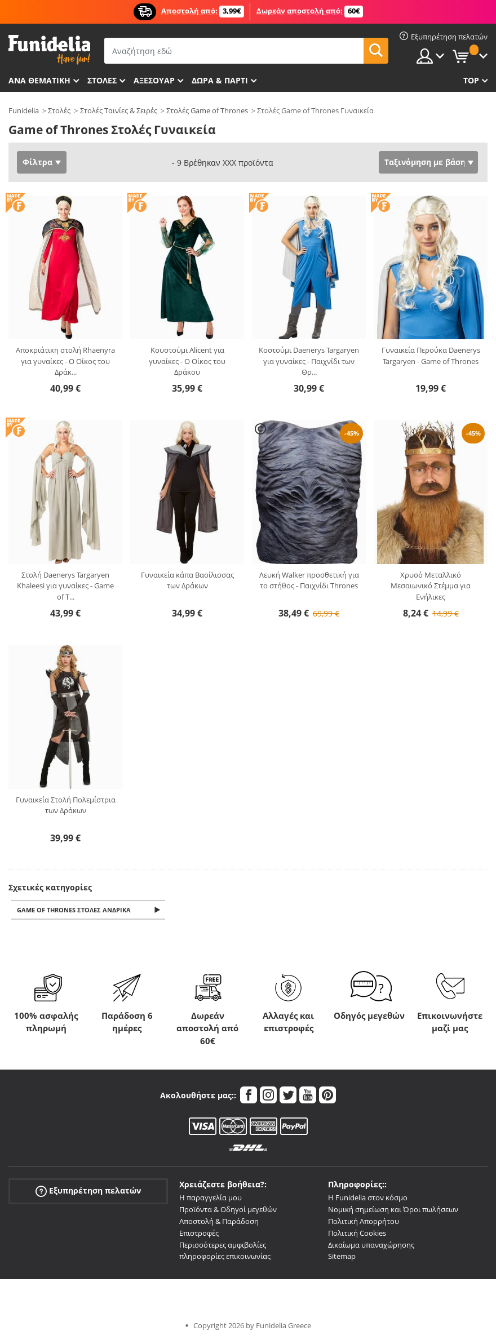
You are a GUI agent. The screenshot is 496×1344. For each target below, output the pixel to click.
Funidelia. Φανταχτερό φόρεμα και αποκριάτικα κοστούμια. (49, 50)
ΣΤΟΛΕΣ (102, 80)
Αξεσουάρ (154, 80)
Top (471, 80)
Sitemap (342, 1257)
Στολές (59, 110)
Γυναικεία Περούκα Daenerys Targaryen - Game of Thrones (431, 355)
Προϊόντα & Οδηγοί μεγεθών (228, 1210)
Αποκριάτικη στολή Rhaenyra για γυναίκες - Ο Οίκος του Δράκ (65, 361)
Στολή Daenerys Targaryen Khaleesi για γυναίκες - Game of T (65, 586)
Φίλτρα (37, 162)
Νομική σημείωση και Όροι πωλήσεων (393, 1210)
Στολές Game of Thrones (207, 110)
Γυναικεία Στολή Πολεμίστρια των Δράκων (66, 805)
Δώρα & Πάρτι (220, 80)
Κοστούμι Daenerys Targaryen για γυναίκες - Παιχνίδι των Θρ (309, 361)
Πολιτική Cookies (357, 1234)
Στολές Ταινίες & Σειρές (118, 110)
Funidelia (23, 110)
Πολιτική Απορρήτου (363, 1222)
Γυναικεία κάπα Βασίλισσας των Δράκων (187, 580)
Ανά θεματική (39, 80)
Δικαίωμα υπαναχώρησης (371, 1246)
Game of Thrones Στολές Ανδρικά (75, 910)
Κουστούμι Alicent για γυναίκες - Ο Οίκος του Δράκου (187, 361)
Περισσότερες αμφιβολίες (222, 1246)
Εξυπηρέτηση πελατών (88, 1192)
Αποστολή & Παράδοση (219, 1222)
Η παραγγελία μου (210, 1199)
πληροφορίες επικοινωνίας (225, 1257)
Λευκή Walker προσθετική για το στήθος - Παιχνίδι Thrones (309, 580)
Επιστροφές (199, 1234)
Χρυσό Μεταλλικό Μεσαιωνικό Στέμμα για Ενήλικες (431, 586)
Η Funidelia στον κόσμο (368, 1199)
